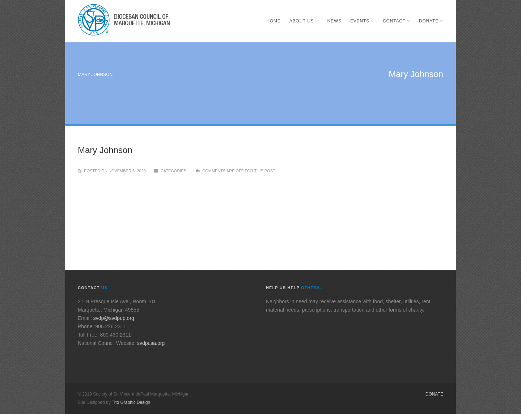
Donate (431, 21)
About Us (304, 21)
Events (362, 21)
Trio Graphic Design (131, 402)
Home (273, 21)
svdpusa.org (151, 343)
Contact (396, 21)
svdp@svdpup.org (113, 318)
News (334, 21)
